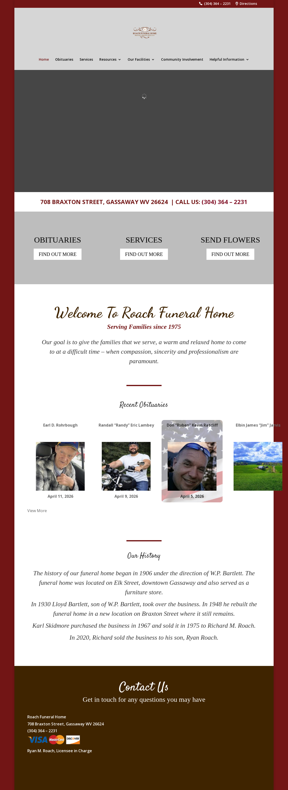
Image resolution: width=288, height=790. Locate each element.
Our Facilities (139, 60)
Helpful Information (227, 60)
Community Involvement (182, 60)
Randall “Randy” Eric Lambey (126, 425)
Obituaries (64, 60)
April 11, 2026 (60, 496)
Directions (248, 4)
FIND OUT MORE (57, 254)
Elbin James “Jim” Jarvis (258, 425)
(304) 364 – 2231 (217, 4)
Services (86, 60)
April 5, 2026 (192, 496)
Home (44, 60)
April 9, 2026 (126, 496)
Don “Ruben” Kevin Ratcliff (192, 425)
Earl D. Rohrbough (60, 425)
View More (37, 511)
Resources (107, 60)
